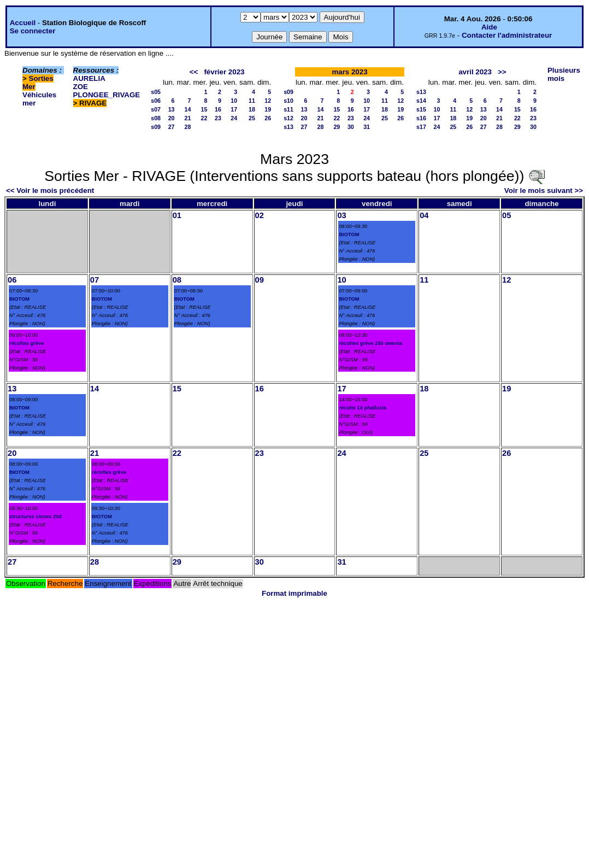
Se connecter (33, 31)
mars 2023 (349, 72)
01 (177, 215)
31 (366, 127)
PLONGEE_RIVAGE (106, 95)
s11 (288, 109)
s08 (156, 118)
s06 (156, 100)
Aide (489, 27)
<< (194, 72)
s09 (156, 127)
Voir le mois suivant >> (543, 190)
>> (502, 72)
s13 (288, 127)
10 (234, 100)
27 (171, 127)
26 (267, 118)
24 (234, 118)
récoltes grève (26, 343)
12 (267, 100)
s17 (421, 127)
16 (218, 109)
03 (341, 215)
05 (506, 215)
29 (336, 127)
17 (234, 109)
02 (259, 215)
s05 (156, 92)
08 (177, 279)
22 (204, 118)
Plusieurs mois (563, 74)
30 (350, 127)
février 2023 (224, 72)
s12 (288, 118)
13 (171, 109)
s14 (421, 100)
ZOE (80, 87)
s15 (421, 109)
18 (252, 109)
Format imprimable (294, 593)
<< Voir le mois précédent (50, 190)
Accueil (23, 23)
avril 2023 (475, 72)
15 (204, 109)
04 (424, 215)
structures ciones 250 (35, 516)
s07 (156, 109)
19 (267, 109)
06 (12, 279)
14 (188, 109)
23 (218, 118)
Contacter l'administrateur (507, 35)
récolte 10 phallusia (362, 407)
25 (252, 118)
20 (171, 118)
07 (94, 279)
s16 (421, 118)
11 (252, 100)
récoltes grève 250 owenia (370, 343)
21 (188, 118)
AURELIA (89, 78)
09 (259, 279)
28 (188, 127)
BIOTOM (349, 234)
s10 (288, 100)
